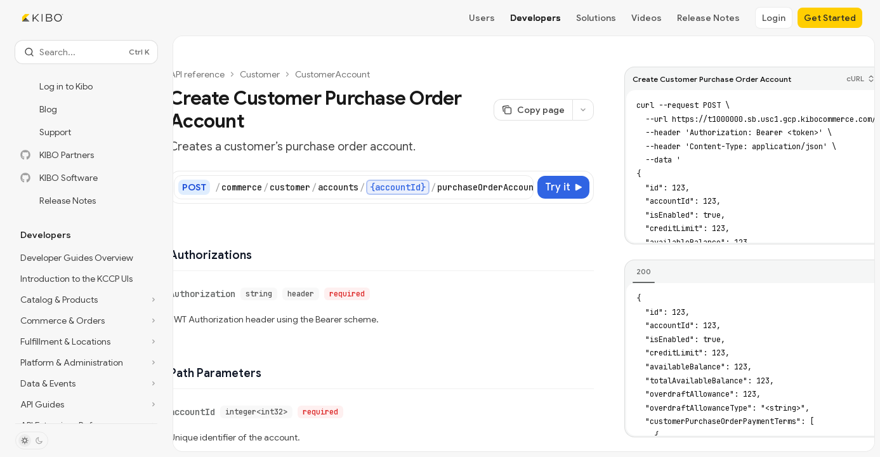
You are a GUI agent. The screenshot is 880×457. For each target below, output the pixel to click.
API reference (197, 74)
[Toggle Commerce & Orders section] (86, 320)
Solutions (596, 17)
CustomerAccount (332, 74)
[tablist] (752, 272)
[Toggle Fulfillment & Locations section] (86, 341)
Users (482, 17)
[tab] (644, 271)
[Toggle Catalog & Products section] (86, 299)
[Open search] (86, 52)
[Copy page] (533, 110)
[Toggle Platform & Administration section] (86, 362)
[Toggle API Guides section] (86, 404)
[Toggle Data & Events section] (86, 383)
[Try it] (563, 187)
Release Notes (708, 17)
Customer (260, 74)
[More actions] (583, 110)
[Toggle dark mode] (31, 440)
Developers (535, 17)
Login (773, 17)
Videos (646, 17)
